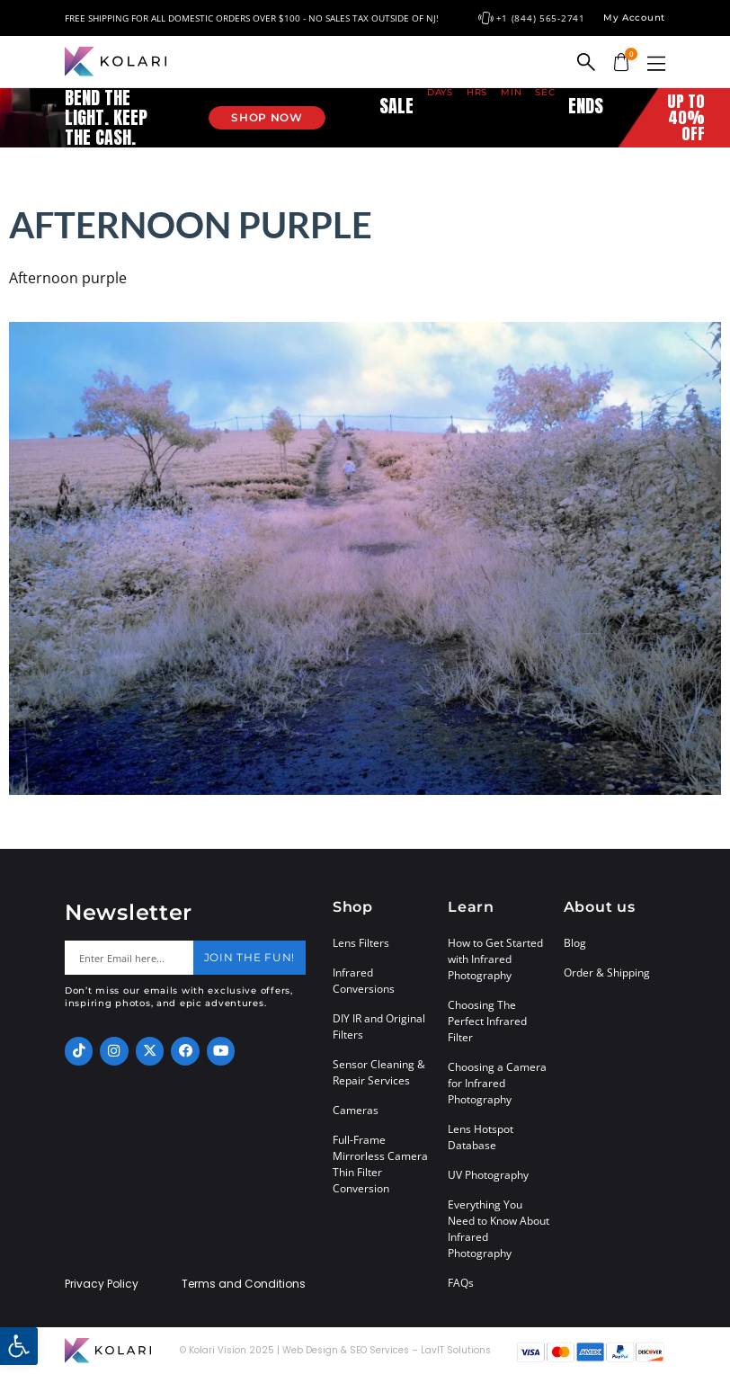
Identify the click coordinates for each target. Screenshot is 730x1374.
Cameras (355, 1110)
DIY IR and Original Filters (379, 1026)
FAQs (461, 1282)
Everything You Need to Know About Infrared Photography (498, 1229)
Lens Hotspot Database (480, 1137)
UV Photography (488, 1174)
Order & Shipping (607, 972)
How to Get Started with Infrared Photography (495, 959)
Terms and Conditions (244, 1284)
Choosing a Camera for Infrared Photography (497, 1083)
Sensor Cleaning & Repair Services (379, 1072)
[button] (656, 63)
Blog (575, 942)
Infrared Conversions (364, 980)
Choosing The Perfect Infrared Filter (487, 1021)
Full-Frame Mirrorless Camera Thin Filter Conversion (380, 1164)
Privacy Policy (101, 1284)
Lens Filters (361, 942)
